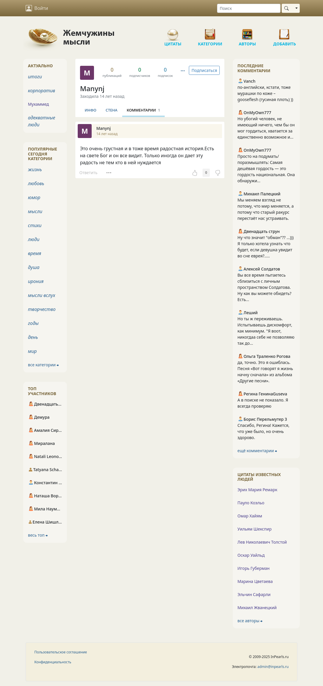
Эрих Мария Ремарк (257, 489)
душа (34, 267)
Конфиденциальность (52, 662)
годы (33, 323)
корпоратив (41, 90)
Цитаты (173, 32)
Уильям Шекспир (254, 529)
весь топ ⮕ (38, 535)
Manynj (92, 88)
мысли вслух (41, 295)
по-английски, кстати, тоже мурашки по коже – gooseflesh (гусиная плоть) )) (265, 93)
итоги (35, 76)
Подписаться (204, 70)
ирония (36, 281)
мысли (35, 211)
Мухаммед (38, 104)
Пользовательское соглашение (60, 652)
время (34, 253)
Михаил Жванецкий (257, 607)
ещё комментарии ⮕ (257, 450)
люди (34, 239)
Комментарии (143, 110)
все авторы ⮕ (249, 620)
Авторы (247, 32)
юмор (34, 197)
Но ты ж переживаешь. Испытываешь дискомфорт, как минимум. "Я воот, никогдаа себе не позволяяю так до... (265, 331)
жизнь (35, 169)
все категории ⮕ (43, 364)
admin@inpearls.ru (273, 666)
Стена (112, 110)
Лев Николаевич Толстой (262, 542)
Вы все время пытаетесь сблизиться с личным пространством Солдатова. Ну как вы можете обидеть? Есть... (264, 287)
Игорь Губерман (253, 568)
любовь (36, 183)
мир (32, 351)
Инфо (90, 110)
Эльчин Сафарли (254, 594)
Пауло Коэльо (250, 502)
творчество (42, 309)
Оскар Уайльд (251, 555)
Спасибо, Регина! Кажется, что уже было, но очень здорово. (263, 431)
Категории (210, 32)
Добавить (284, 32)
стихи (35, 225)
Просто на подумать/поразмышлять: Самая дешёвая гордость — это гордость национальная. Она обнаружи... (266, 168)
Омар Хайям (249, 516)
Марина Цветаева (255, 581)
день (33, 337)
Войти (37, 8)
